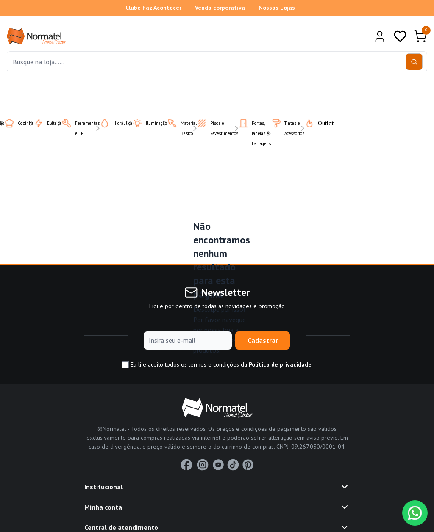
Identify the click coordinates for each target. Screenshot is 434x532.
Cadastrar (263, 340)
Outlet (313, 123)
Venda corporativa (220, 7)
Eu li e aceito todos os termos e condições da (217, 365)
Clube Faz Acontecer (153, 7)
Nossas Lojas (277, 7)
